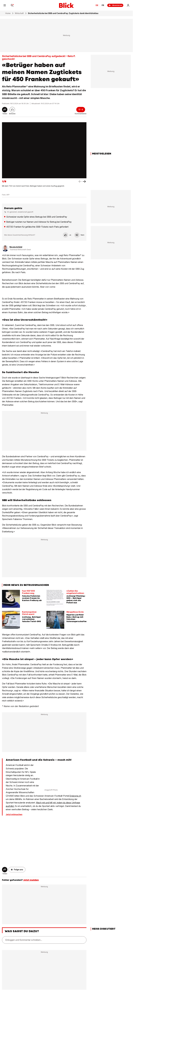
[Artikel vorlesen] (12, 109)
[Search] (12, 5)
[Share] (4, 109)
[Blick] (66, 5)
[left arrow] (84, 181)
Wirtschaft (19, 13)
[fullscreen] (44, 150)
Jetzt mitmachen (14, 814)
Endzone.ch (75, 795)
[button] (16, 869)
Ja (67, 235)
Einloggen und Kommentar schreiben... (23, 940)
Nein (79, 235)
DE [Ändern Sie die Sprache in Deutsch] (97, 5)
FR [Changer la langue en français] (103, 5)
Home (8, 13)
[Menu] (4, 5)
